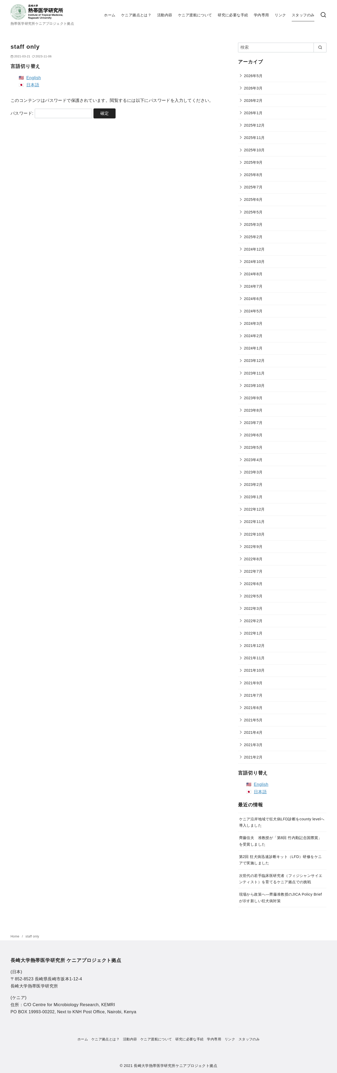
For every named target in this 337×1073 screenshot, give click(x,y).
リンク (280, 15)
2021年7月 (253, 695)
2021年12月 (254, 645)
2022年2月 (253, 621)
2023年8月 (253, 410)
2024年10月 (254, 261)
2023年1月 (253, 497)
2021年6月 (253, 708)
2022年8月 (253, 559)
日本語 (32, 85)
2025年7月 (253, 187)
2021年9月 (253, 683)
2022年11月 (254, 522)
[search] (320, 47)
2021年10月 (254, 670)
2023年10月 (254, 385)
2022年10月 (254, 534)
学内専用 (261, 15)
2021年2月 (253, 757)
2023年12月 (254, 360)
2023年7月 (253, 423)
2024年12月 (254, 249)
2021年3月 (253, 745)
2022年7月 (253, 571)
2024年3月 (253, 323)
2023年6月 (253, 435)
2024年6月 (253, 299)
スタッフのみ (303, 15)
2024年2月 (253, 336)
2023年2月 (253, 484)
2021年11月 (254, 658)
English (33, 78)
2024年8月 (253, 274)
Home (15, 936)
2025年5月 (253, 212)
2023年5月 (253, 447)
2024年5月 (253, 311)
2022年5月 (253, 596)
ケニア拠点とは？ (136, 15)
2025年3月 (253, 224)
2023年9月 (253, 398)
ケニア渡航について (195, 15)
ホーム (109, 15)
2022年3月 (253, 608)
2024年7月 (253, 286)
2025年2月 (253, 237)
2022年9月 (253, 547)
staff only (32, 936)
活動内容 (164, 15)
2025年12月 (254, 125)
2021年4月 (253, 732)
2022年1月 (253, 633)
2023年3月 (253, 472)
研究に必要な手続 (233, 15)
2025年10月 (254, 150)
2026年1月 (253, 113)
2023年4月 (253, 460)
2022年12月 (254, 509)
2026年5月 (253, 76)
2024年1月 (253, 348)
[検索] (323, 15)
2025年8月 (253, 175)
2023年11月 (254, 373)
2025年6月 (253, 199)
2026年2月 (253, 100)
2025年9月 (253, 162)
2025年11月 (254, 138)
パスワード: (51, 113)
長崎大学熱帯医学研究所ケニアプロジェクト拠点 (175, 1066)
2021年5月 (253, 720)
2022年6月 (253, 584)
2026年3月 (253, 88)
